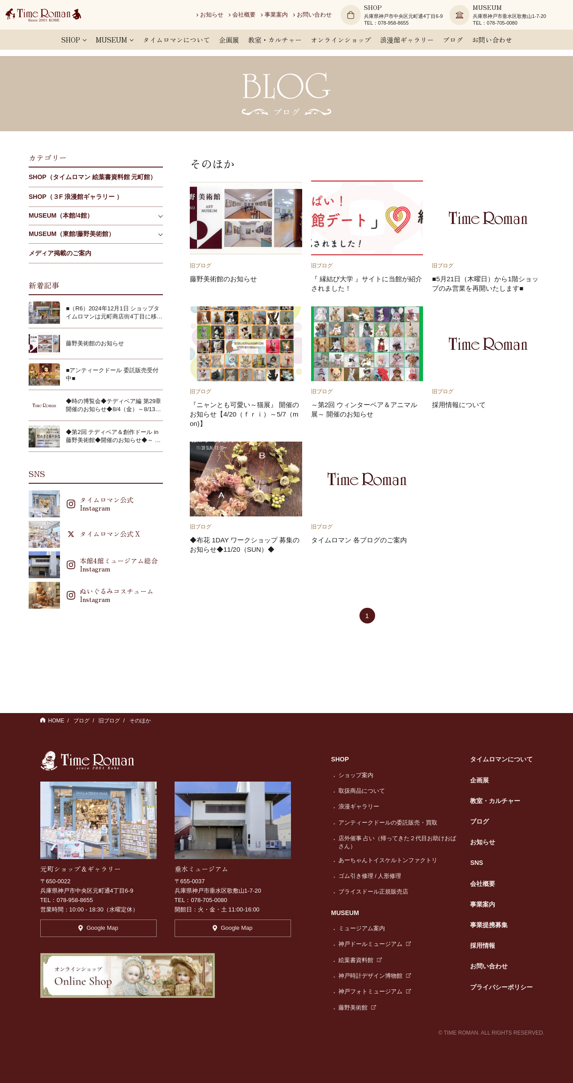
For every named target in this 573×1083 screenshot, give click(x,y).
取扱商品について (361, 790)
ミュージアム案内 (361, 928)
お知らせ (221, 17)
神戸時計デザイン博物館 (374, 975)
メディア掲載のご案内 (60, 253)
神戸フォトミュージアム (374, 991)
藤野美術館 (357, 1007)
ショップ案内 (355, 775)
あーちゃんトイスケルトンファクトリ (387, 860)
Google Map (98, 932)
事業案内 (286, 17)
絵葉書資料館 (360, 960)
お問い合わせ (324, 17)
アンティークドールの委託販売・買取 (387, 822)
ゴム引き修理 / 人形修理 (370, 875)
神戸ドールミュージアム (374, 944)
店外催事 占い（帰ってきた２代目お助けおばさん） (397, 842)
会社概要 (253, 17)
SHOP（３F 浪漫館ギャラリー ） (76, 196)
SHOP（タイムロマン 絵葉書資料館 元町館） (92, 176)
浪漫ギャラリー (358, 806)
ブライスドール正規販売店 (373, 891)
